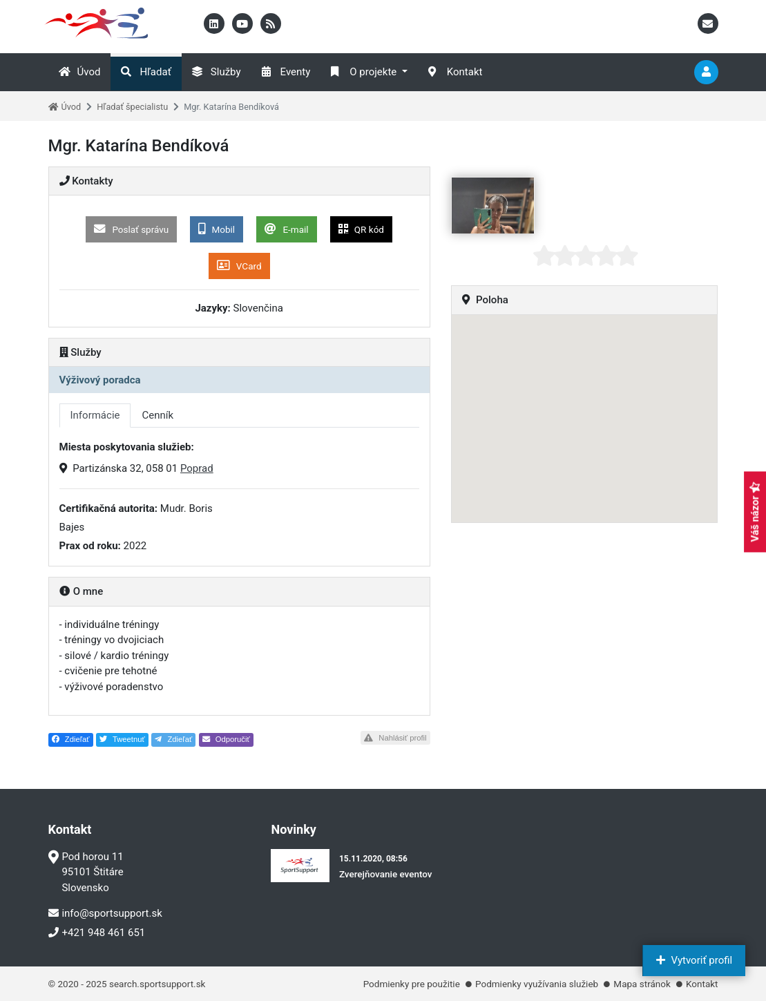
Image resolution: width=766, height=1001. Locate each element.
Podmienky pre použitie (411, 983)
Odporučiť (226, 739)
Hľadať (146, 72)
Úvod (80, 72)
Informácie (95, 415)
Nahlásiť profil (395, 738)
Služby (216, 72)
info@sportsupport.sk (105, 913)
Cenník (157, 415)
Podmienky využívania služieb (536, 983)
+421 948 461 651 (97, 932)
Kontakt (455, 72)
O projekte (363, 72)
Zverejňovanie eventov (385, 873)
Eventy (286, 72)
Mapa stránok (641, 983)
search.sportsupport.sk (157, 983)
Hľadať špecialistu (132, 107)
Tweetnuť (122, 739)
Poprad (196, 468)
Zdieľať (71, 739)
